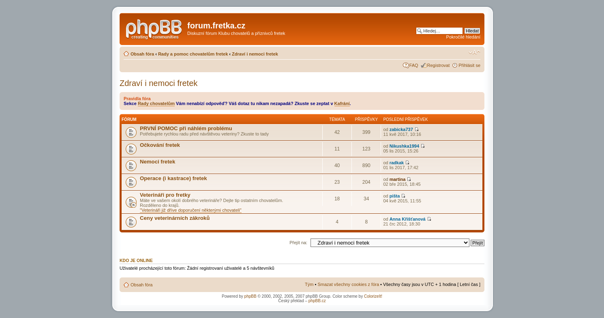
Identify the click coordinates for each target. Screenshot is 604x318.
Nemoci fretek (157, 162)
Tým (309, 284)
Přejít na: (298, 242)
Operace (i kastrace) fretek (173, 178)
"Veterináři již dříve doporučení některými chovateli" (191, 210)
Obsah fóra (142, 54)
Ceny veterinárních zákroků (175, 218)
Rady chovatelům (156, 103)
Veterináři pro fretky (165, 195)
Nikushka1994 (404, 146)
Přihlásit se (469, 65)
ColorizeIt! (373, 296)
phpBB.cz (317, 301)
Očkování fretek (160, 145)
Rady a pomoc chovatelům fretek (193, 54)
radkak (397, 162)
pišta (395, 195)
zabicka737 (401, 129)
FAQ (413, 65)
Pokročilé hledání (463, 36)
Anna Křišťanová (408, 219)
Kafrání (342, 103)
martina (398, 179)
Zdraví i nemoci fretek (255, 54)
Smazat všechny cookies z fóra (348, 284)
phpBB (250, 296)
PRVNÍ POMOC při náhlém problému (186, 128)
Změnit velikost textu (474, 52)
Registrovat (438, 65)
